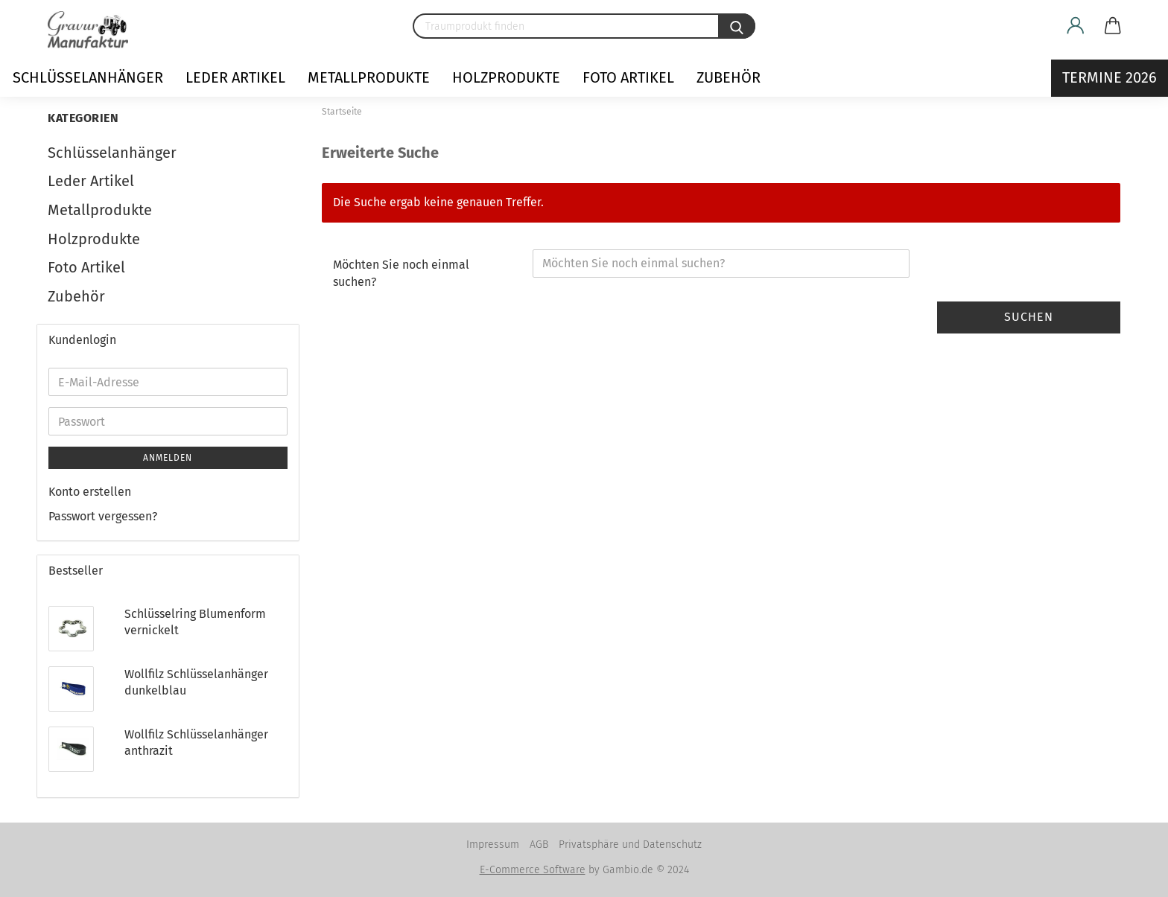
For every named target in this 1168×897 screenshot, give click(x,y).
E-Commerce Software (532, 870)
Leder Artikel (235, 77)
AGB (539, 844)
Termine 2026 (1109, 77)
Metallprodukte (369, 77)
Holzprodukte (506, 77)
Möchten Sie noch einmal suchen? (401, 273)
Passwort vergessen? (102, 516)
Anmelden (167, 458)
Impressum (492, 844)
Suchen (1028, 317)
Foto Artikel (628, 77)
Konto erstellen (89, 492)
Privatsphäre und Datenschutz (630, 844)
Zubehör (728, 77)
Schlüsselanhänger (88, 77)
